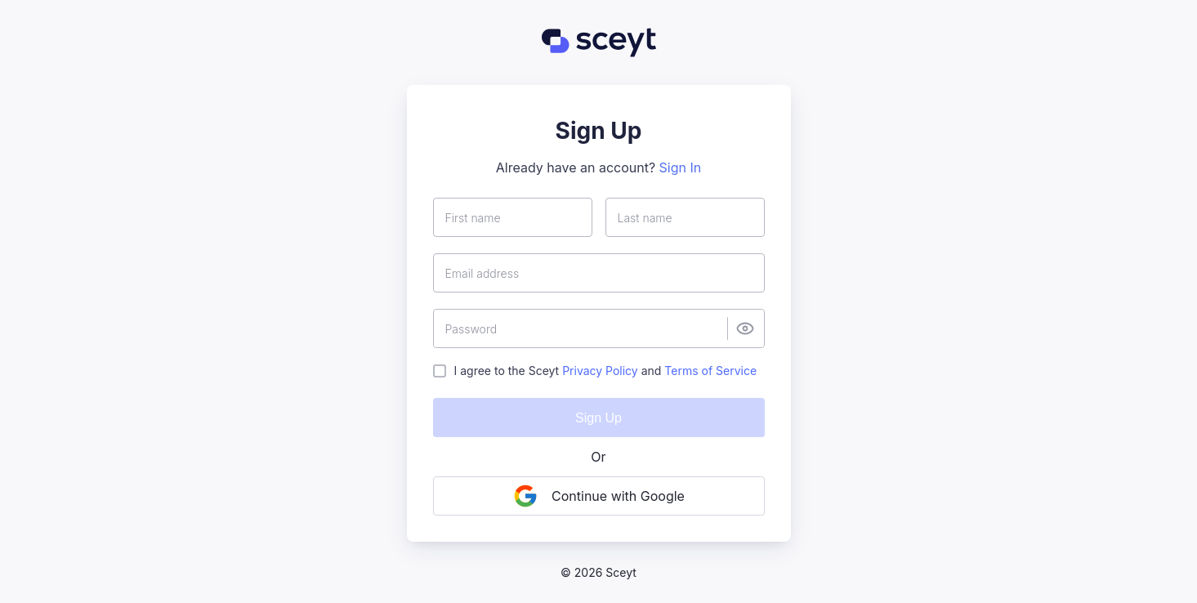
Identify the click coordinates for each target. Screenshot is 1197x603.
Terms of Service (710, 370)
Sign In (680, 167)
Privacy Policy (600, 370)
